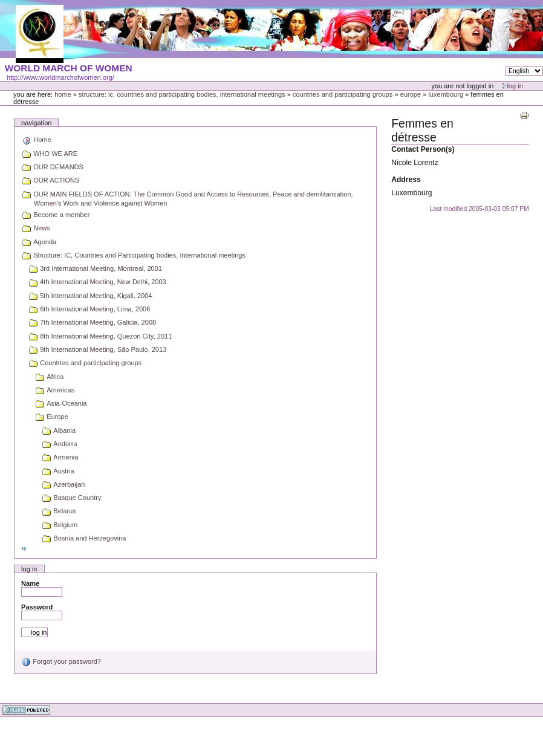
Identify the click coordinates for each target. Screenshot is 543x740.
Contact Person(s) (422, 149)
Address (406, 179)
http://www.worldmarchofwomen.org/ (60, 77)
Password (37, 607)
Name (30, 583)
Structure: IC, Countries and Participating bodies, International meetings (182, 94)
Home (62, 94)
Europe (410, 94)
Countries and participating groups (343, 94)
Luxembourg (445, 94)
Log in (515, 85)
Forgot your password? (61, 661)
